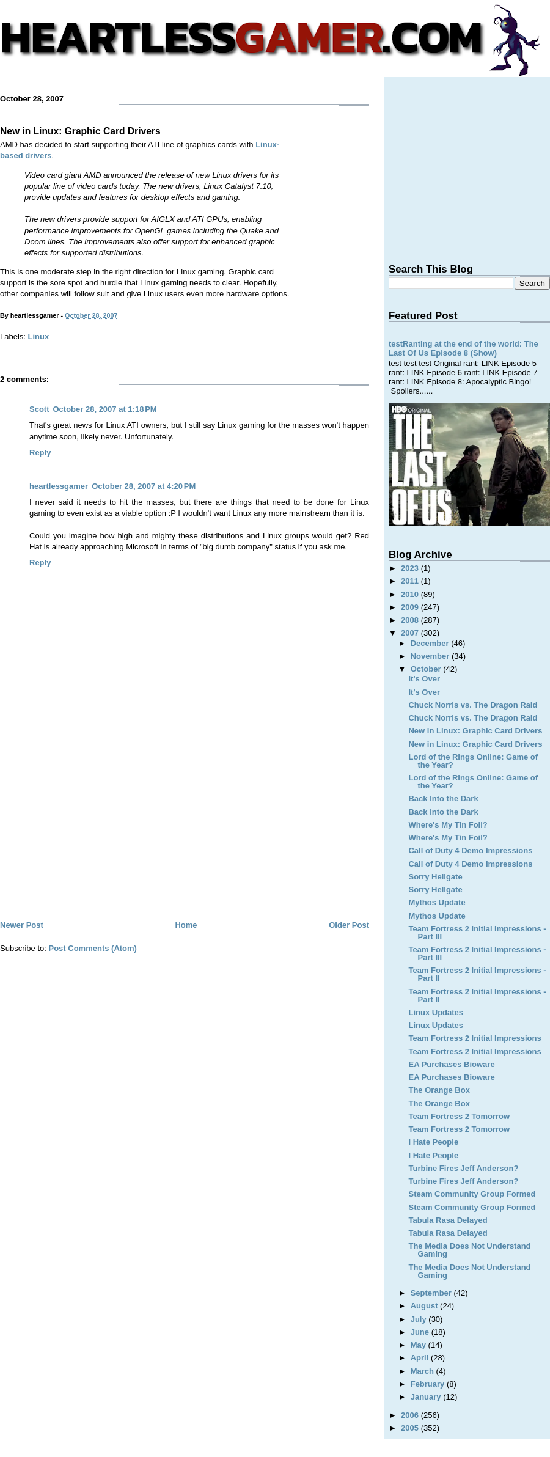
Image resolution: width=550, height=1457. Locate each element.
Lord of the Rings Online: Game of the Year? (473, 760)
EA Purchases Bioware (451, 1064)
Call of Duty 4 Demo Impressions (470, 850)
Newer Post (21, 925)
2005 (411, 1428)
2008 (411, 620)
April (421, 1357)
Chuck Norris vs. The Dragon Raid (472, 705)
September (432, 1292)
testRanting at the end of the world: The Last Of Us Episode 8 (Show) (463, 348)
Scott (39, 409)
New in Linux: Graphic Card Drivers (80, 131)
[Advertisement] (184, 826)
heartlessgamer (58, 486)
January (427, 1396)
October (427, 668)
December (431, 643)
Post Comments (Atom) (93, 948)
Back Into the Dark (443, 798)
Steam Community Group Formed (471, 1193)
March (423, 1371)
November (431, 656)
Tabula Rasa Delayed (447, 1220)
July (420, 1319)
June (421, 1332)
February (429, 1384)
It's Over (424, 678)
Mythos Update (436, 902)
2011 (411, 580)
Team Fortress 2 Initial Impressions (474, 1038)
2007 (411, 632)
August (425, 1305)
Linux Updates (435, 1012)
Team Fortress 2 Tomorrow (459, 1116)
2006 (411, 1415)
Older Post (349, 925)
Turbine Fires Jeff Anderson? (463, 1168)
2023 (411, 568)
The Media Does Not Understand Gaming (469, 1249)
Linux (39, 336)
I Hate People (433, 1142)
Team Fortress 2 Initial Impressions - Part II (477, 974)
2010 (411, 594)
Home (186, 925)
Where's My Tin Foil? (447, 824)
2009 (411, 607)
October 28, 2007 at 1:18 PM (105, 409)
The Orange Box (438, 1090)
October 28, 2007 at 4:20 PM (144, 486)
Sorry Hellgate (435, 876)
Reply (40, 452)
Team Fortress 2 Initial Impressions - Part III (477, 932)
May (419, 1344)
